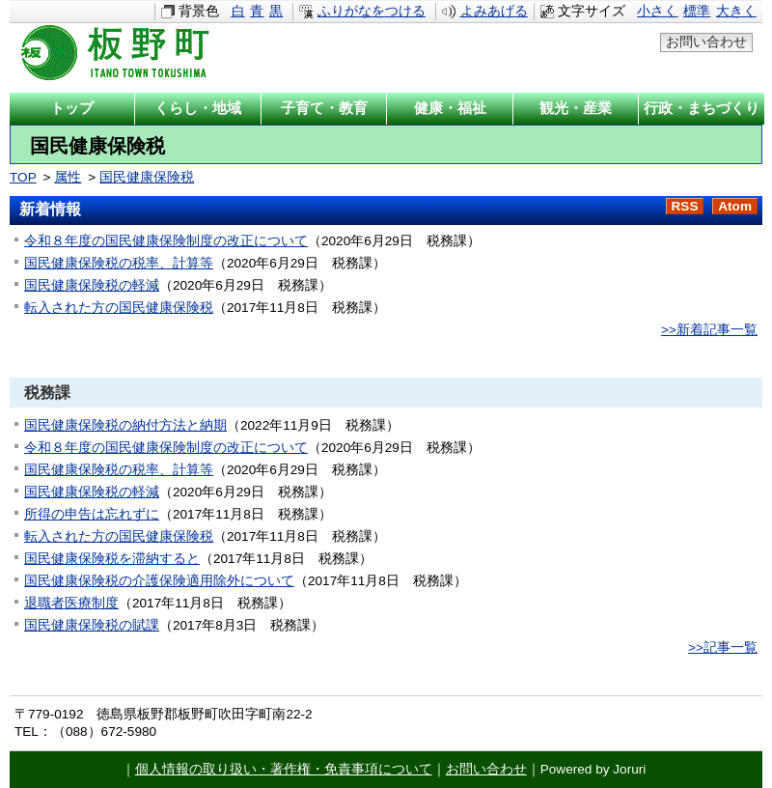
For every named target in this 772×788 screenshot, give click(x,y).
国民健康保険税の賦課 (91, 625)
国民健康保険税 (146, 177)
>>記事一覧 (723, 647)
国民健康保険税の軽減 (91, 285)
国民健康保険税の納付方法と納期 (125, 425)
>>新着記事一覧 (709, 330)
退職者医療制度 (71, 603)
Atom (735, 206)
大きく (736, 11)
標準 (696, 11)
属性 (67, 177)
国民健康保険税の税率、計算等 (118, 263)
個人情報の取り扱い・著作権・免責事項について (283, 769)
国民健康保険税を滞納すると (112, 558)
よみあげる (494, 11)
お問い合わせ (706, 42)
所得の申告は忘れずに (91, 514)
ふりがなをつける (371, 11)
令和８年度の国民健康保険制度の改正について (166, 241)
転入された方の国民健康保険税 (118, 307)
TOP (23, 177)
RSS (685, 206)
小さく (657, 11)
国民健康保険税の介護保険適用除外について (159, 581)
